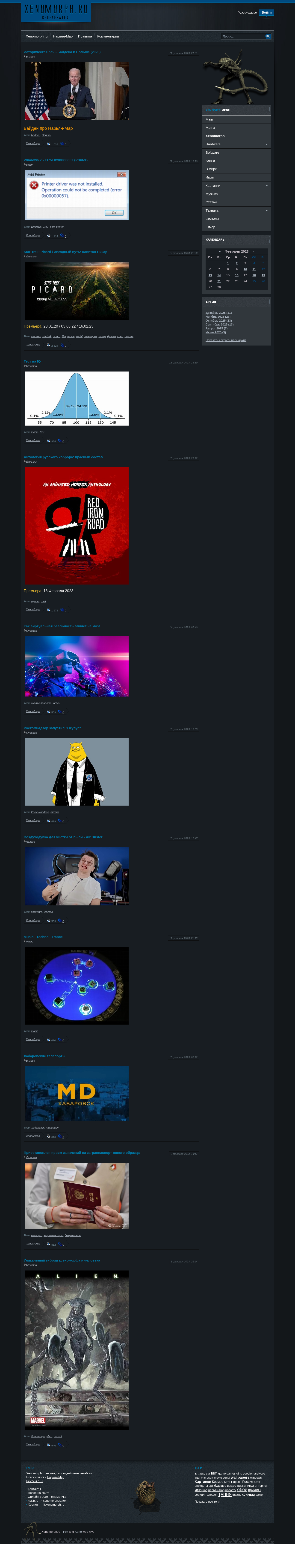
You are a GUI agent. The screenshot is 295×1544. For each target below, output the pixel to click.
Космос (217, 1482)
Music (29, 941)
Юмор (210, 227)
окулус (54, 811)
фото (259, 1494)
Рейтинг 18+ (34, 1481)
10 (245, 269)
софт (29, 164)
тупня (225, 1494)
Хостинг (33, 1504)
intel (197, 1477)
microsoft (207, 1477)
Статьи (31, 365)
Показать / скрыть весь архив (226, 340)
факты (237, 1494)
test (42, 431)
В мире (30, 56)
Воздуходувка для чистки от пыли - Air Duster (63, 837)
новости (230, 1490)
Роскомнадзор (40, 811)
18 (254, 275)
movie (70, 336)
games (231, 1473)
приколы (254, 1490)
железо (30, 841)
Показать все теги (207, 1501)
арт (211, 1485)
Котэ (227, 1482)
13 (210, 275)
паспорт (36, 1235)
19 (263, 275)
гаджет (242, 1485)
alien (49, 1436)
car (208, 1473)
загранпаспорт (53, 1235)
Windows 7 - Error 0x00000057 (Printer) (56, 160)
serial (79, 336)
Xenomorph (38, 1436)
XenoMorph (33, 143)
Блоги (210, 161)
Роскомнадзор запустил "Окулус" (52, 728)
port (52, 226)
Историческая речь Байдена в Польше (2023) (62, 52)
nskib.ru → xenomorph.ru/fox (47, 1500)
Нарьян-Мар (63, 36)
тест (34, 431)
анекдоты (201, 1485)
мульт (35, 600)
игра (250, 1485)
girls (239, 1473)
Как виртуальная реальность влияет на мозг (62, 626)
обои (242, 1489)
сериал (128, 336)
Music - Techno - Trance (43, 937)
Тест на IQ (32, 361)
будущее (220, 1485)
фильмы (31, 256)
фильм (111, 336)
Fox (65, 1531)
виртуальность (41, 702)
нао (204, 1490)
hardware (36, 911)
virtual (56, 702)
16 (236, 275)
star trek (36, 336)
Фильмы (212, 219)
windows (36, 226)
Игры (210, 177)
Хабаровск (37, 1127)
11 (254, 269)
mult (43, 600)
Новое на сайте (39, 1493)
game (222, 1473)
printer (60, 226)
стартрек (90, 336)
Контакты (34, 1489)
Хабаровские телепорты (44, 1056)
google (247, 1473)
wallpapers (240, 1477)
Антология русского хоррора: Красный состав (63, 457)
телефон (211, 1494)
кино (120, 336)
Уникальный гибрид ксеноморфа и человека (62, 1260)
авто (257, 1482)
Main (209, 119)
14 (219, 275)
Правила (85, 36)
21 (219, 281)
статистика (58, 1496)
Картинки (203, 1482)
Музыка (212, 194)
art (197, 1473)
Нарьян (46, 134)
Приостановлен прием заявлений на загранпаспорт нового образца (82, 1153)
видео (231, 1485)
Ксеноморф (56, 11)
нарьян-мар (216, 1490)
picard (56, 336)
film (64, 336)
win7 (45, 226)
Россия (247, 1482)
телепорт (52, 1127)
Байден (35, 134)
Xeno (78, 1531)
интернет (261, 1485)
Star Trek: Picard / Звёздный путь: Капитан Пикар (65, 252)
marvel (58, 1436)
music (34, 1030)
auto (202, 1473)
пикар (102, 336)
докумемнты (73, 1235)
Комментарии (108, 36)
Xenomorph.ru (37, 36)
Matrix (210, 128)
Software (212, 152)
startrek (46, 336)
